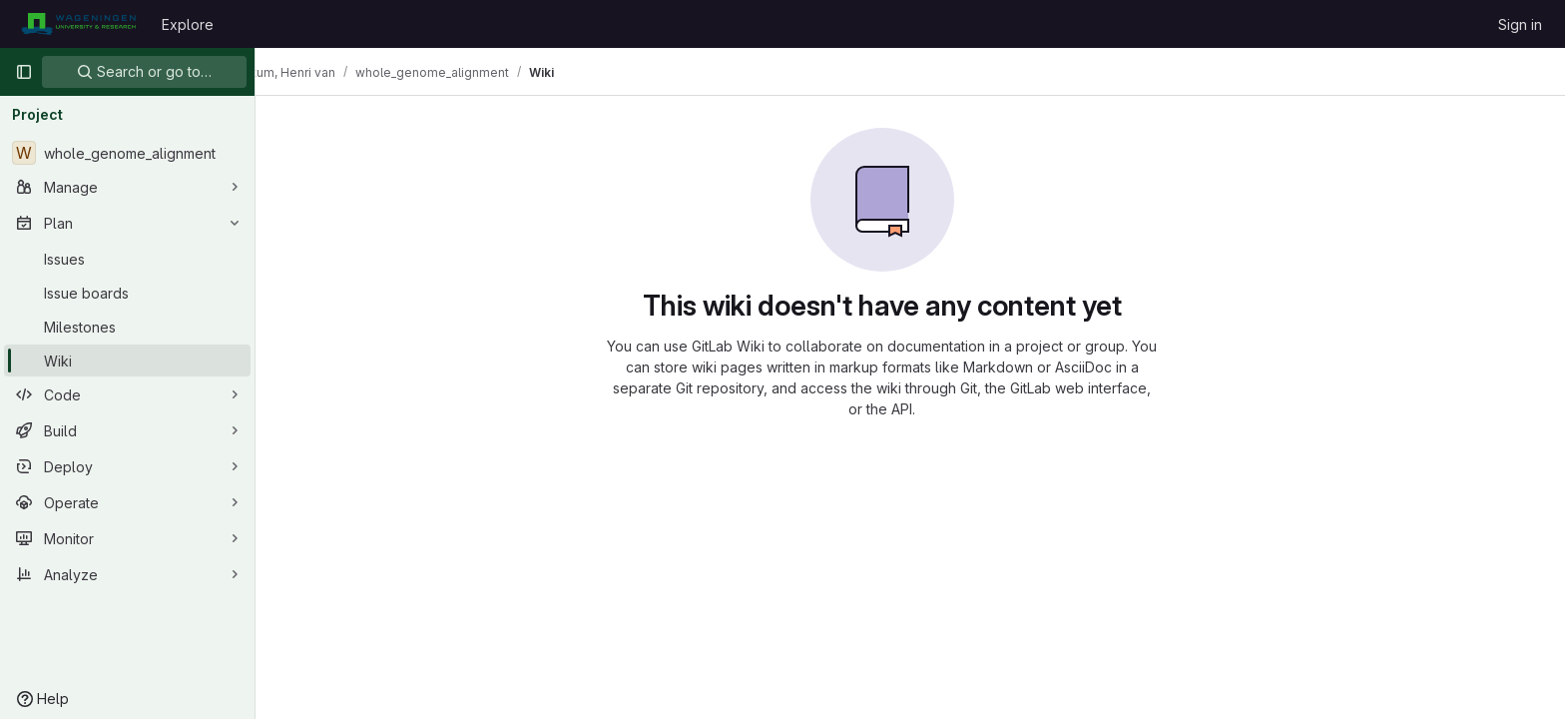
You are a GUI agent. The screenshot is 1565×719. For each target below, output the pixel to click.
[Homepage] (78, 24)
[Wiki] (127, 360)
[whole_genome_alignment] (127, 153)
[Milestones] (127, 327)
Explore (188, 24)
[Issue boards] (127, 293)
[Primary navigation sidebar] (24, 72)
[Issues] (127, 259)
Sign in (1520, 24)
